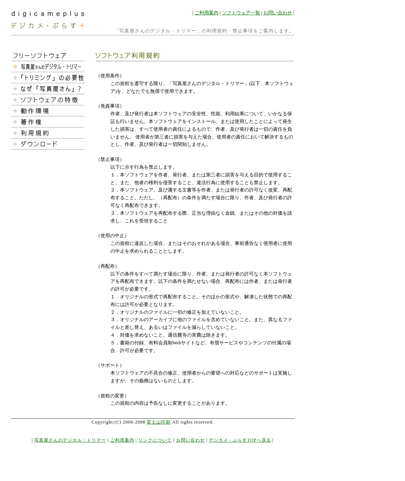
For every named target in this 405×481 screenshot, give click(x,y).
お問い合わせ (277, 12)
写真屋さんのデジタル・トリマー (70, 440)
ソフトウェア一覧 (241, 12)
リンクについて (155, 440)
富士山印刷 (159, 422)
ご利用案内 (207, 12)
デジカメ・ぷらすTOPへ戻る (240, 440)
